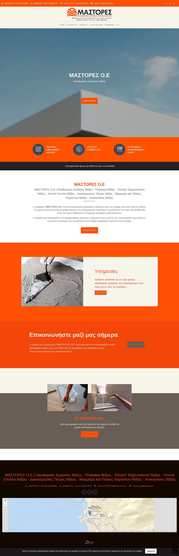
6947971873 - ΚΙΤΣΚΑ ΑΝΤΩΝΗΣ (16, 3)
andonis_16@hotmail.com (103, 3)
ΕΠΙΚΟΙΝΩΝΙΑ (109, 25)
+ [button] (5, 509)
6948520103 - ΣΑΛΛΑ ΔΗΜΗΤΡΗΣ (46, 3)
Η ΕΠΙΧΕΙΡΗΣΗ (72, 25)
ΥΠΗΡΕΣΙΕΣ (83, 25)
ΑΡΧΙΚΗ (62, 25)
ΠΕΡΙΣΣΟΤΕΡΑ (89, 230)
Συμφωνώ (151, 551)
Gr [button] (118, 25)
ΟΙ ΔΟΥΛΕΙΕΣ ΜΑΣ (96, 25)
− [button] (5, 513)
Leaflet (87, 539)
